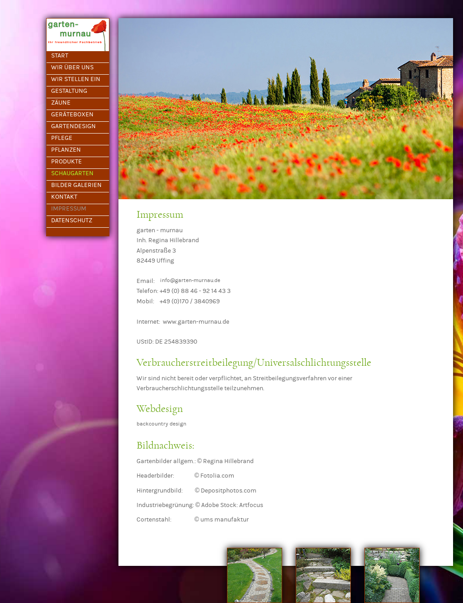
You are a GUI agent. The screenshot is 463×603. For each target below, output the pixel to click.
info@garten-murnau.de (190, 280)
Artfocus (251, 505)
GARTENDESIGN (73, 126)
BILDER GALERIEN (76, 185)
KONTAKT (64, 197)
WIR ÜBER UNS (72, 67)
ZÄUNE (61, 102)
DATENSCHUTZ (71, 220)
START (59, 55)
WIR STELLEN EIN (75, 79)
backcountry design (161, 424)
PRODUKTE (66, 161)
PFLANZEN (66, 149)
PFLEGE (61, 138)
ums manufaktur (224, 519)
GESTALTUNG (69, 91)
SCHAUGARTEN (72, 173)
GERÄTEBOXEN (72, 114)
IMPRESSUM (68, 208)
